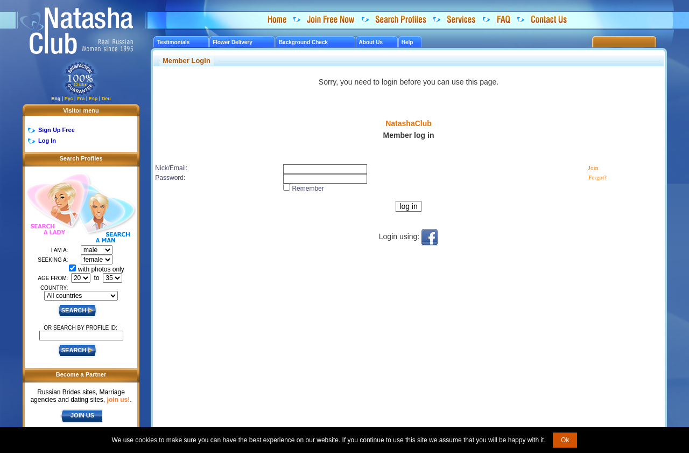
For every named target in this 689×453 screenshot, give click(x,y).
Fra (81, 98)
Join (593, 167)
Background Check (303, 42)
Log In (47, 140)
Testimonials (173, 42)
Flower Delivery (232, 42)
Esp (93, 98)
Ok (565, 440)
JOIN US (82, 415)
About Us (371, 42)
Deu (106, 98)
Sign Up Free (56, 130)
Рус (69, 98)
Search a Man (107, 214)
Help (407, 42)
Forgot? (597, 177)
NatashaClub (408, 123)
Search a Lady (52, 205)
